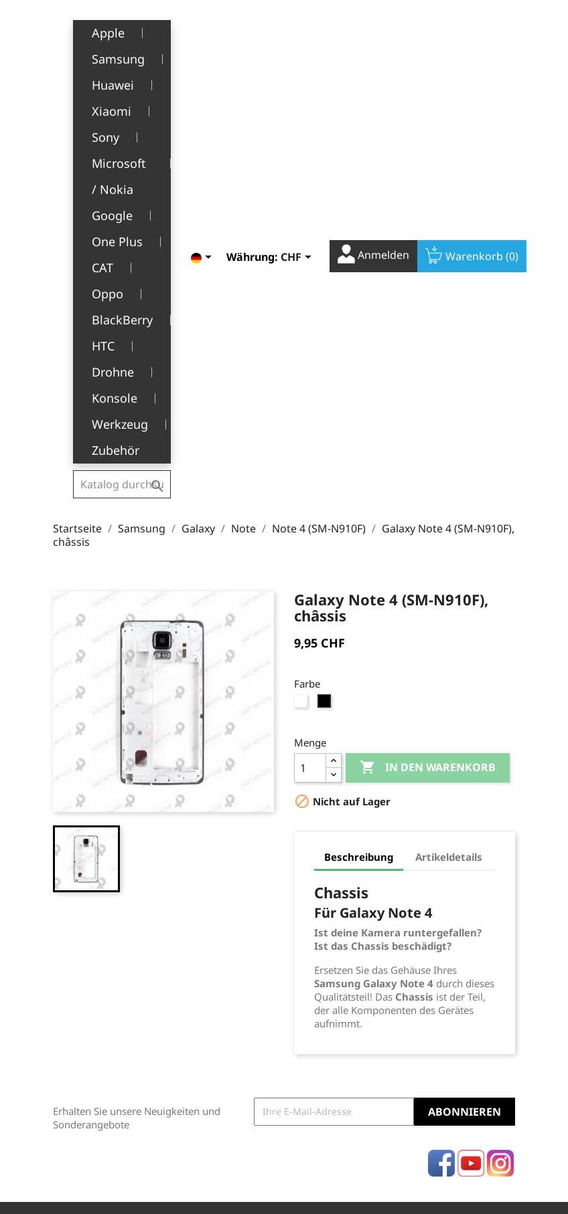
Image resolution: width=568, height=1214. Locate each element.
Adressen (315, 960)
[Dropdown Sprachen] (192, 31)
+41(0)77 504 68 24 (99, 998)
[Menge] (310, 426)
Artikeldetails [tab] (448, 515)
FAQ (193, 1009)
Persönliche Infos (333, 899)
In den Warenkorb (428, 426)
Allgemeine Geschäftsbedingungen (236, 941)
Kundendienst (215, 989)
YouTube (470, 821)
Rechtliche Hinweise (207, 906)
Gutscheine (319, 981)
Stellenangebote (220, 1030)
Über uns (204, 968)
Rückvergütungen (334, 940)
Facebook (441, 821)
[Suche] (122, 29)
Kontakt (201, 1051)
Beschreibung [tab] (358, 515)
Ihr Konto (328, 880)
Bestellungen (324, 920)
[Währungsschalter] (287, 31)
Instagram (500, 821)
